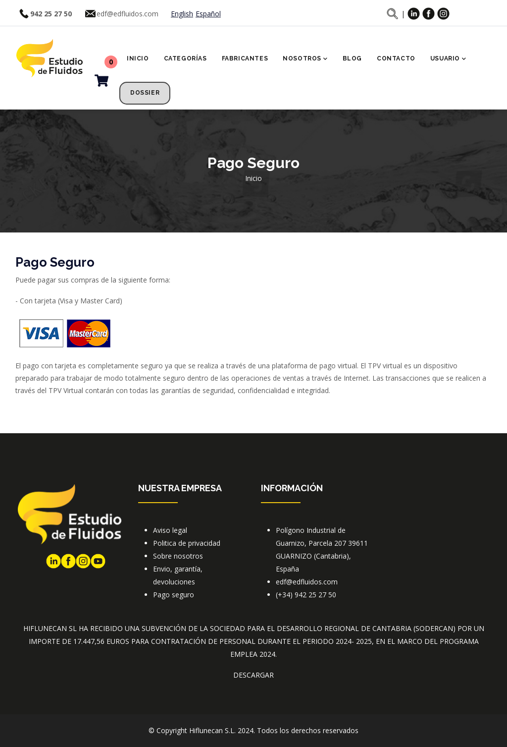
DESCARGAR (253, 675)
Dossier (144, 92)
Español (208, 13)
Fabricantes (245, 58)
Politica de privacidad (186, 543)
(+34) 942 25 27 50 (306, 594)
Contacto (396, 58)
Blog (352, 58)
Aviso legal (170, 530)
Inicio (138, 58)
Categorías (185, 58)
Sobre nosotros (178, 556)
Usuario (448, 59)
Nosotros (305, 59)
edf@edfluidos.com (127, 13)
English (182, 13)
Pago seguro (173, 594)
